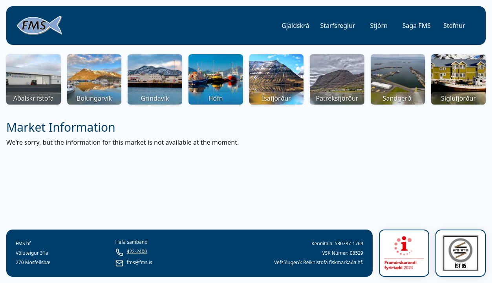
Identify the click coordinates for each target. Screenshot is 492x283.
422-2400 (137, 251)
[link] (39, 25)
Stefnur (454, 25)
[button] (295, 25)
